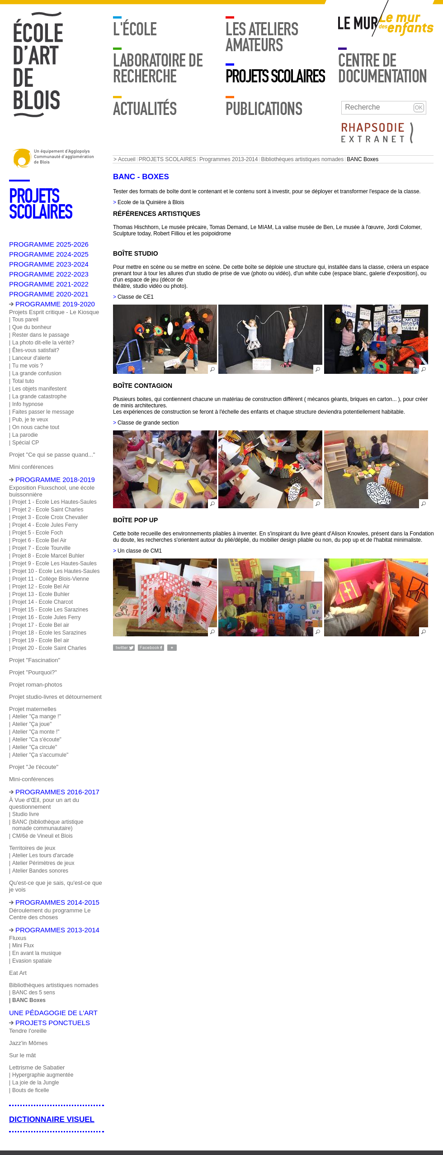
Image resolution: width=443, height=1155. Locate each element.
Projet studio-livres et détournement (55, 696)
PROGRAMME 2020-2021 (49, 294)
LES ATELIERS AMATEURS (262, 37)
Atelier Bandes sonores (40, 871)
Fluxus (17, 938)
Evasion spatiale (32, 961)
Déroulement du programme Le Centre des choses (49, 914)
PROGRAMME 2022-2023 (49, 274)
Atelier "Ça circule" (34, 747)
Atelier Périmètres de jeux (43, 863)
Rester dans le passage (40, 335)
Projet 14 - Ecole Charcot (42, 602)
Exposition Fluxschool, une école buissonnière (51, 491)
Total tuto (23, 381)
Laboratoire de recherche (158, 68)
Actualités (144, 109)
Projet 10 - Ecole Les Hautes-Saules (55, 571)
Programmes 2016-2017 (57, 792)
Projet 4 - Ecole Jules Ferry (45, 525)
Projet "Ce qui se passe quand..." (52, 454)
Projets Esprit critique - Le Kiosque (54, 312)
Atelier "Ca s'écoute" (36, 739)
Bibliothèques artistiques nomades (302, 159)
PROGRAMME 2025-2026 (49, 244)
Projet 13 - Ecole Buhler (41, 594)
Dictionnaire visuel (51, 1119)
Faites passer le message (43, 412)
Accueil (127, 159)
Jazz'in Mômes (28, 1043)
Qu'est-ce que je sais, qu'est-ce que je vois (55, 886)
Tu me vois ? (27, 366)
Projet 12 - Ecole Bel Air (41, 586)
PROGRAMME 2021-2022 (49, 284)
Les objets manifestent (39, 389)
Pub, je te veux (30, 419)
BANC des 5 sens (33, 992)
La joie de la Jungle (35, 1082)
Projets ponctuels (52, 1022)
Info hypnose (27, 404)
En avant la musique (36, 953)
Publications (264, 109)
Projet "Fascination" (34, 660)
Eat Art (18, 972)
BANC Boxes (29, 1000)
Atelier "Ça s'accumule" (40, 755)
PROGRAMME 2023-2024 (49, 264)
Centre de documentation (382, 68)
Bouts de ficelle (30, 1090)
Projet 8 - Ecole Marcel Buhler (48, 556)
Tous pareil (25, 319)
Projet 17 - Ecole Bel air (40, 625)
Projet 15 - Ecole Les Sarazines (50, 609)
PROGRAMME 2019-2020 (55, 304)
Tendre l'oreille (28, 1030)
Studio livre (25, 814)
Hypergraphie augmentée (42, 1075)
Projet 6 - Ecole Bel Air (39, 540)
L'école (135, 29)
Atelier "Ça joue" (32, 724)
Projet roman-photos (35, 684)
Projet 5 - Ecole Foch (37, 533)
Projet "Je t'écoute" (33, 767)
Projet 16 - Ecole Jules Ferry (46, 617)
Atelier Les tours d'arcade (43, 855)
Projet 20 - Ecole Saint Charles (49, 648)
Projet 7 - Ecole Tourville (41, 548)
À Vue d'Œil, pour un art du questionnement (44, 803)
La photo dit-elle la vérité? (43, 342)
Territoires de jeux (32, 848)
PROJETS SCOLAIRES (275, 76)
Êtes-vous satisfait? (35, 350)
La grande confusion (36, 373)
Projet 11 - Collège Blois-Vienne (50, 579)
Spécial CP (25, 442)
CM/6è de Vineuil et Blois (42, 836)
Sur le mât (22, 1055)
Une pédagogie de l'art (53, 1013)
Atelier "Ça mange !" (36, 716)
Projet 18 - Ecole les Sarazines (49, 633)
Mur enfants (406, 25)
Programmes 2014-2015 (57, 902)
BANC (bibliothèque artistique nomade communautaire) (47, 825)
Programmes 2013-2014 (228, 159)
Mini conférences (31, 466)
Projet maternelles (33, 709)
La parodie (25, 435)
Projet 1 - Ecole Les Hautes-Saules (54, 502)
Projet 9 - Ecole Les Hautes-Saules (54, 563)
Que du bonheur (32, 327)
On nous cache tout (35, 427)
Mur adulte (358, 25)
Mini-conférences (31, 779)
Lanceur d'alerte (31, 358)
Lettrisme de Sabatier (37, 1067)
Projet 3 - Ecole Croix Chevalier (50, 517)
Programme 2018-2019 (55, 479)
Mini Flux (23, 945)
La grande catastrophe (39, 396)
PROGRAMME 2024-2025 (49, 254)
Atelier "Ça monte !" (36, 732)
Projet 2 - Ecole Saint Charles (47, 509)
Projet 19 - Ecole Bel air (40, 640)
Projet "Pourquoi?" (33, 672)
